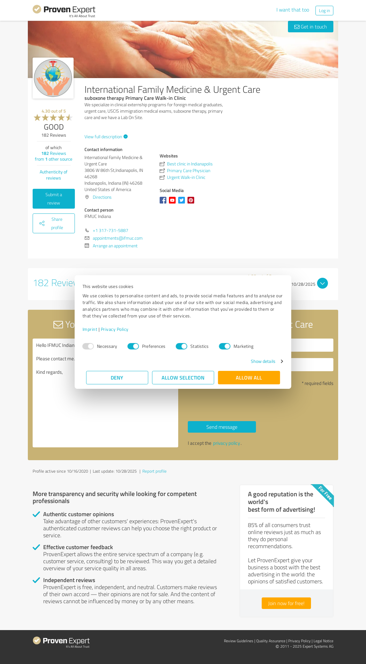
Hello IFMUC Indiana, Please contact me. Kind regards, (105, 393)
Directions (102, 197)
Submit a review (53, 198)
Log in (324, 10)
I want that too (292, 9)
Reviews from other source (53, 156)
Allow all (249, 377)
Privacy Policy (118, 329)
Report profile (154, 471)
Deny (117, 377)
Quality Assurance (270, 641)
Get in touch (310, 26)
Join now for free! (286, 603)
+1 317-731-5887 (110, 230)
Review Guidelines (238, 641)
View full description (105, 136)
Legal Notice (323, 641)
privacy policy (226, 443)
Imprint (93, 329)
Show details (259, 361)
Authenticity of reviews (54, 175)
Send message (221, 426)
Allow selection (183, 377)
